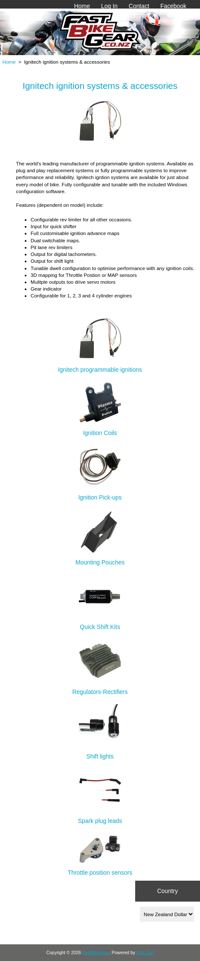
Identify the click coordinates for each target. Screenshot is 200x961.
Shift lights (100, 753)
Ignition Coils (100, 429)
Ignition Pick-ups (100, 494)
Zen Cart (145, 952)
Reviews (145, 15)
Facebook (173, 6)
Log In (109, 6)
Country (167, 891)
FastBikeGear (95, 952)
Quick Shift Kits (100, 623)
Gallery (177, 15)
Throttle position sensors (100, 869)
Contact (139, 6)
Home (82, 6)
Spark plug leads (100, 817)
